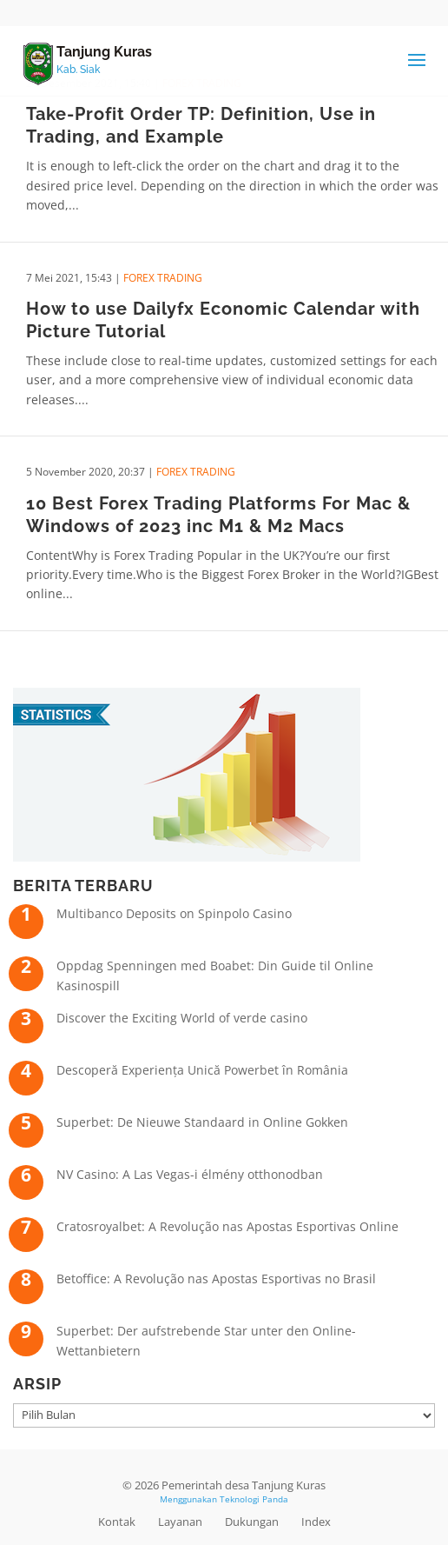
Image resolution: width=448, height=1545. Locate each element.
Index (316, 1521)
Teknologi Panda (254, 1499)
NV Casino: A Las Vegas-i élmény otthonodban (189, 1174)
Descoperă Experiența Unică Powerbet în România (202, 1070)
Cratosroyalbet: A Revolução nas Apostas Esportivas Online (227, 1226)
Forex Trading (162, 277)
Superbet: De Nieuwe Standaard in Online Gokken (202, 1122)
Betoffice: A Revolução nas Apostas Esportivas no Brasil (216, 1278)
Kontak (116, 1521)
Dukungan (252, 1521)
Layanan (180, 1521)
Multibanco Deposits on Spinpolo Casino (174, 913)
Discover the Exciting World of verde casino (181, 1017)
